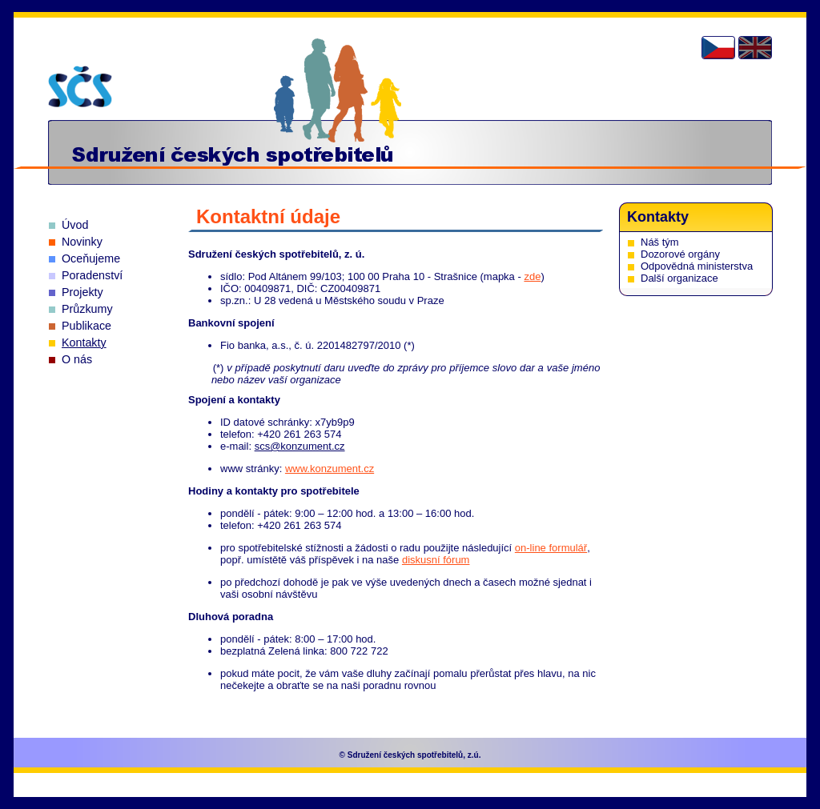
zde (532, 276)
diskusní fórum (436, 560)
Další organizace (679, 278)
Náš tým (660, 242)
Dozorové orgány (680, 254)
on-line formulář (551, 548)
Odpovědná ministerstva (697, 266)
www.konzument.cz (329, 469)
